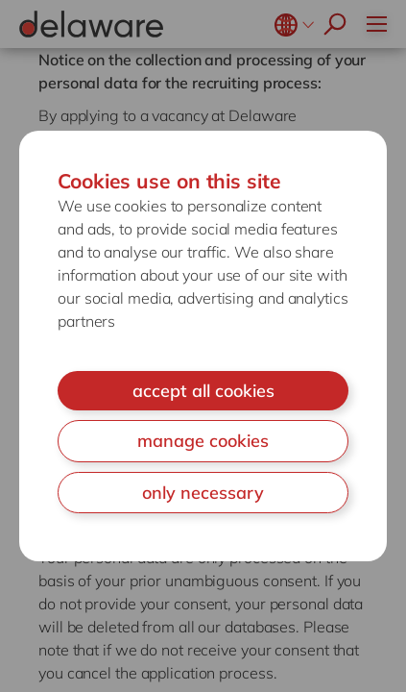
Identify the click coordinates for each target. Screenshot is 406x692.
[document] (203, 346)
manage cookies (203, 441)
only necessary (203, 493)
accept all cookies (203, 391)
